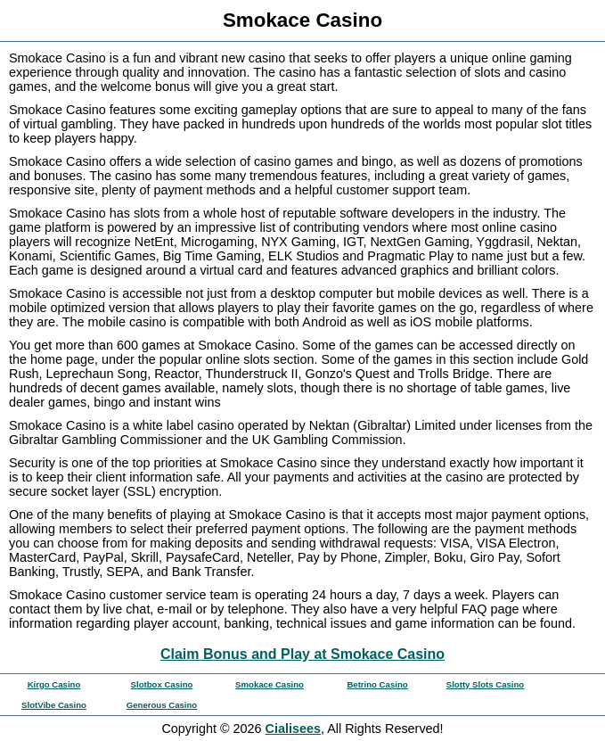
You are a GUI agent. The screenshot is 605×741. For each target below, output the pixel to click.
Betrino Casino (377, 684)
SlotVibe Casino (53, 705)
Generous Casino (162, 705)
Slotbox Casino (162, 684)
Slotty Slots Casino (485, 684)
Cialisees (293, 728)
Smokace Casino (269, 684)
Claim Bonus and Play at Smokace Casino (302, 654)
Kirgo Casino (54, 684)
